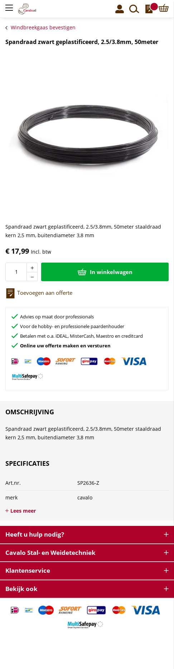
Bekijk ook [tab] (21, 589)
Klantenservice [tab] (27, 570)
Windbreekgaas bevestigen (43, 27)
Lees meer (23, 510)
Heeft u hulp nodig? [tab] (34, 534)
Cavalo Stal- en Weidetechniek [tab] (50, 552)
